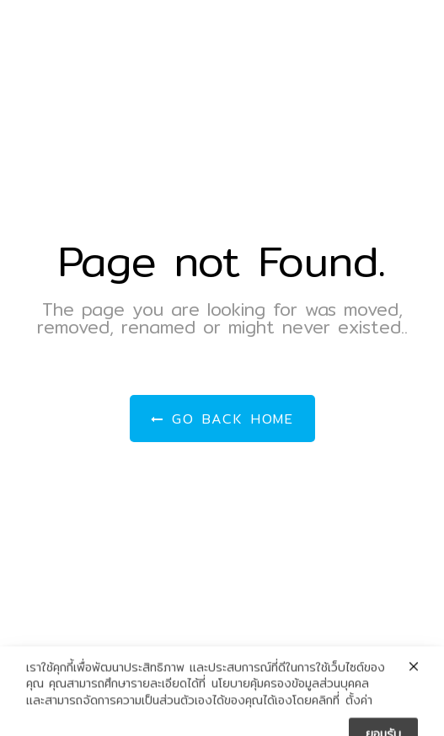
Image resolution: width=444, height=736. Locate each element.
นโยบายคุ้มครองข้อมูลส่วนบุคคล (290, 691)
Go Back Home (222, 418)
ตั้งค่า (358, 708)
